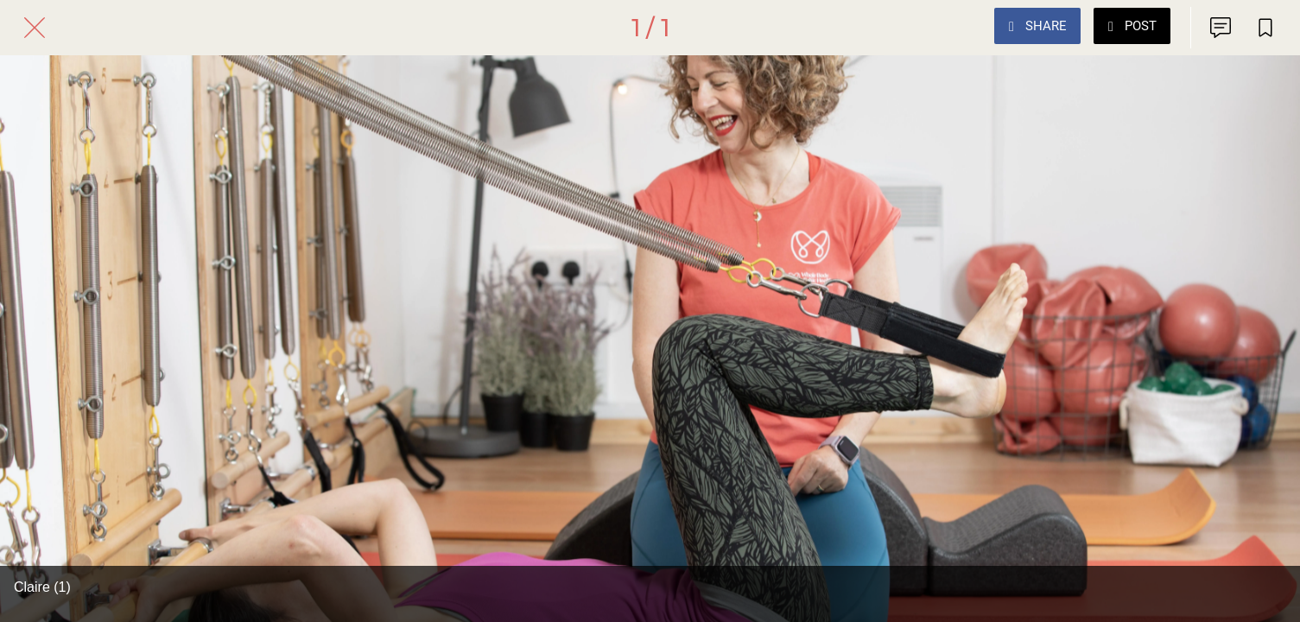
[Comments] (1220, 27)
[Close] (34, 27)
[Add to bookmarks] (1265, 27)
